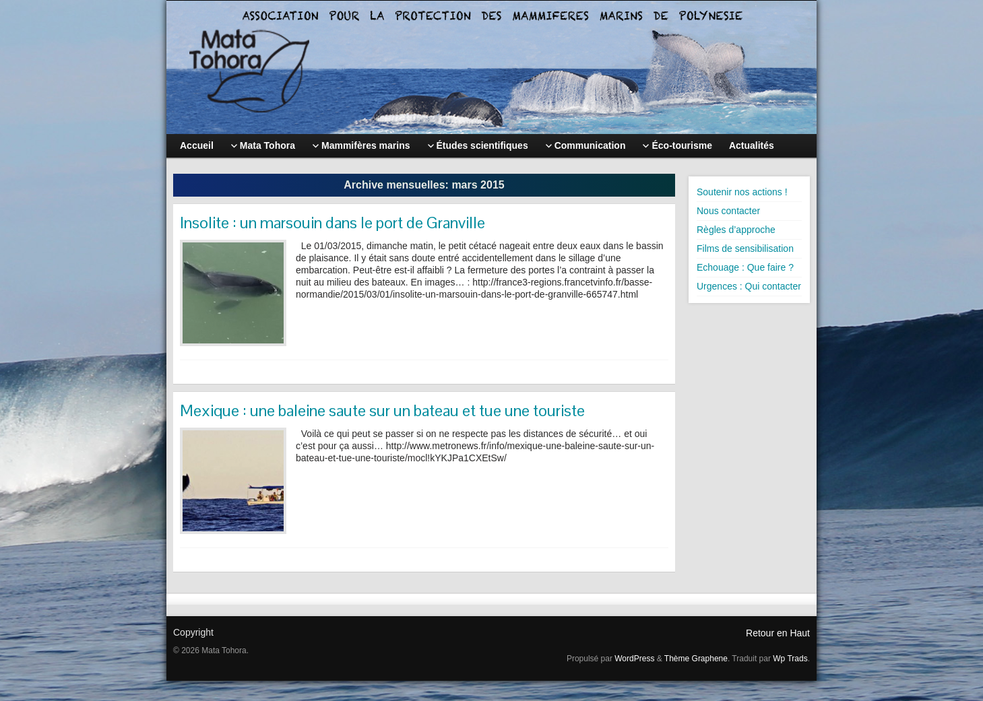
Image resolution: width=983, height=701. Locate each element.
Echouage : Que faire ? (745, 267)
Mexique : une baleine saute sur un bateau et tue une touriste (382, 410)
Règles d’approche (736, 229)
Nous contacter (728, 210)
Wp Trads (790, 658)
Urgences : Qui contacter (749, 286)
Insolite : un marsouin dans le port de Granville (332, 222)
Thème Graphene (696, 658)
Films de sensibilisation (745, 248)
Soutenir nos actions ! (742, 192)
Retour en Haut (778, 633)
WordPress (634, 658)
